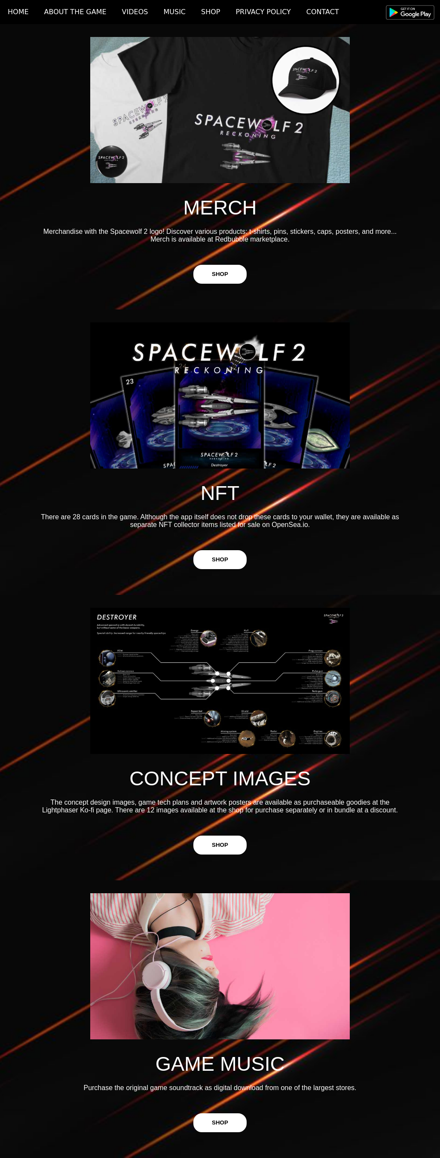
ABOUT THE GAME (75, 12)
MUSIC (174, 12)
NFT (220, 493)
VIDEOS (135, 12)
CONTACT (322, 12)
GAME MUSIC (220, 1064)
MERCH (220, 207)
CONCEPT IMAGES (220, 778)
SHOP (210, 12)
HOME (18, 12)
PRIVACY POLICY (262, 12)
